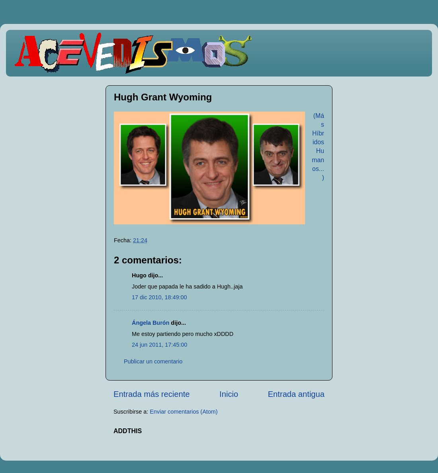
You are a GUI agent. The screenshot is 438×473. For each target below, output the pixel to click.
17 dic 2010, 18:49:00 (159, 297)
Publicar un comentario (153, 361)
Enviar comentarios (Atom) (183, 411)
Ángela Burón (150, 323)
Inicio (228, 394)
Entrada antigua (296, 394)
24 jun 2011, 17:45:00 (159, 345)
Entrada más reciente (151, 394)
